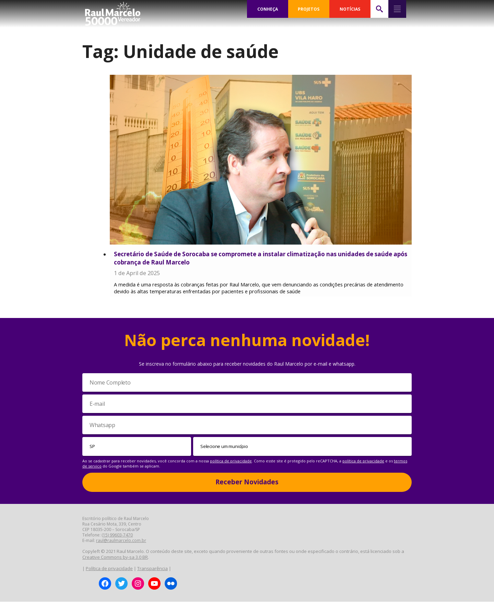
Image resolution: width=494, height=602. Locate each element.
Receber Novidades (247, 482)
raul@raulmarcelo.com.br (121, 541)
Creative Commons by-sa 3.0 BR (115, 557)
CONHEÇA (267, 9)
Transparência (152, 569)
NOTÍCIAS (350, 9)
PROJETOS (308, 9)
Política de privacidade (109, 569)
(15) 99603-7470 (117, 535)
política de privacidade (231, 461)
